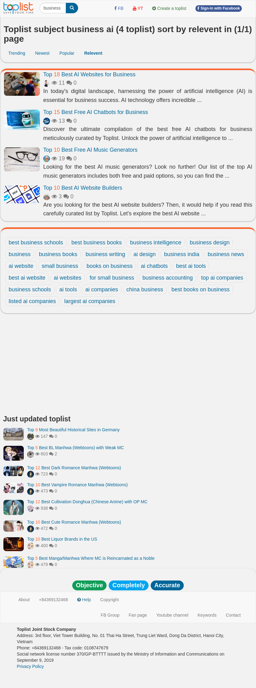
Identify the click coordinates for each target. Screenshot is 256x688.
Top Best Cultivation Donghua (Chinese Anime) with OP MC (87, 501)
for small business (112, 278)
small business (60, 266)
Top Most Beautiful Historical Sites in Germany (73, 429)
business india (181, 254)
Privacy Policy (30, 666)
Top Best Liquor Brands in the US (62, 539)
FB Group (110, 615)
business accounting (167, 278)
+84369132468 (53, 599)
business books (58, 254)
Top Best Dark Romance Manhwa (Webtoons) (74, 467)
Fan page (138, 615)
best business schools (36, 242)
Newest (42, 53)
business (20, 254)
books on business (109, 266)
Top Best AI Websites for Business (89, 74)
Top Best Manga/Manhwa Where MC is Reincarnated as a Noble (90, 558)
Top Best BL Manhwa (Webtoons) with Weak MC (75, 447)
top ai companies (222, 278)
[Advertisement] (128, 366)
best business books (96, 242)
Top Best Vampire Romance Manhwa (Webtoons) (77, 484)
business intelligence (155, 242)
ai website (21, 266)
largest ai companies (89, 301)
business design (209, 242)
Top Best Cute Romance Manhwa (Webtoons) (74, 522)
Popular (66, 53)
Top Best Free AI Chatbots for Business (95, 112)
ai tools (68, 289)
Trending (16, 53)
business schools (30, 289)
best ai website (27, 278)
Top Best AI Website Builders (82, 188)
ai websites (67, 278)
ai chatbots (154, 266)
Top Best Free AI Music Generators (90, 150)
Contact (233, 615)
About (24, 599)
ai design (144, 254)
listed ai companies (32, 301)
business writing (105, 254)
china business (144, 289)
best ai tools (191, 266)
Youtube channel (172, 615)
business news (226, 254)
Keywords (207, 615)
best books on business (200, 289)
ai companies (101, 289)
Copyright (109, 599)
